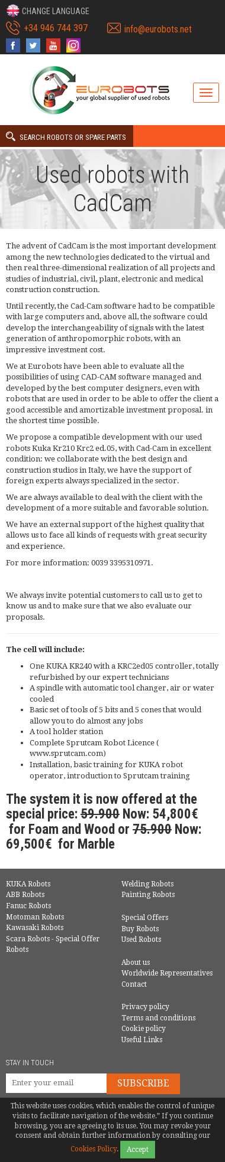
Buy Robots (140, 929)
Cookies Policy (93, 1149)
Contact (134, 984)
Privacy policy (145, 1007)
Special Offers (144, 918)
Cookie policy (143, 1028)
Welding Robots (147, 884)
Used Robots (141, 939)
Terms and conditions (158, 1018)
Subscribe (143, 1083)
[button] (47, 11)
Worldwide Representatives (167, 973)
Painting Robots (148, 895)
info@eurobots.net (158, 29)
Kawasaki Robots (34, 928)
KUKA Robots (28, 884)
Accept (138, 1149)
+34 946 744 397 (56, 28)
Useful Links (141, 1040)
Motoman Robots (35, 917)
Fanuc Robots (28, 906)
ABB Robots (25, 895)
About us (135, 962)
